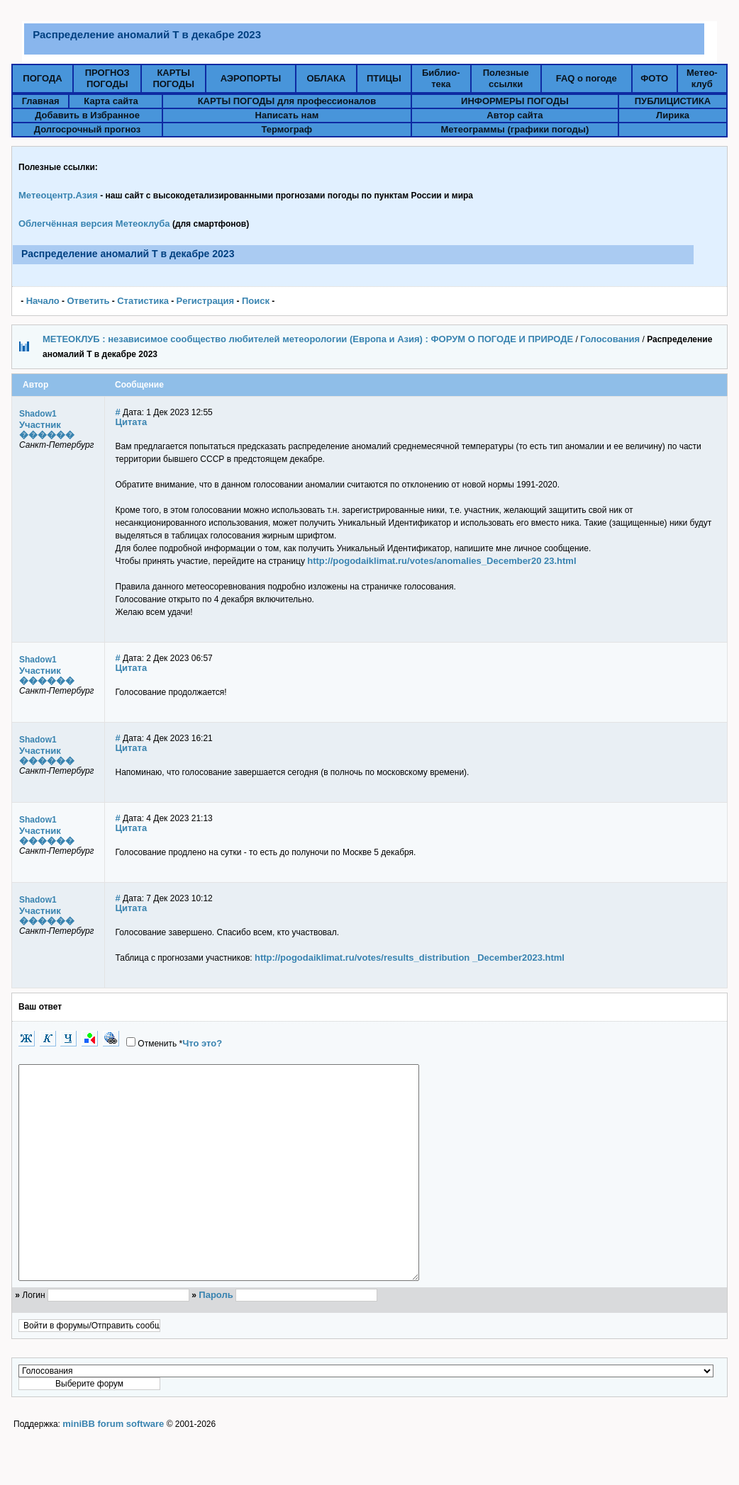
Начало (43, 300)
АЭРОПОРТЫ (251, 78)
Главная (41, 101)
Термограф (287, 129)
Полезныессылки (506, 78)
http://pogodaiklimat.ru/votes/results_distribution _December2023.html (410, 957)
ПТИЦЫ (384, 78)
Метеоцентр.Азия (58, 195)
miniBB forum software (113, 1466)
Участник (40, 424)
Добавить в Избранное (87, 115)
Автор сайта (515, 115)
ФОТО (654, 78)
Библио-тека (441, 78)
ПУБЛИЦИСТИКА (673, 101)
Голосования (610, 339)
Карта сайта (111, 101)
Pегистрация (206, 300)
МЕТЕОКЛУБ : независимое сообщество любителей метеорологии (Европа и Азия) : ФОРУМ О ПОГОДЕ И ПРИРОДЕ (308, 339)
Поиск (256, 300)
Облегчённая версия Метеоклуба (94, 223)
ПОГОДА (42, 78)
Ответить (88, 300)
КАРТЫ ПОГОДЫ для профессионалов (287, 101)
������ (46, 434)
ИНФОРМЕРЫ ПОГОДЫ (515, 101)
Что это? (202, 1043)
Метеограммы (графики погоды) (514, 129)
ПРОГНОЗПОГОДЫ (107, 78)
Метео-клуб (702, 78)
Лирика (672, 115)
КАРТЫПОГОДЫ (173, 78)
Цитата (132, 422)
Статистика (143, 300)
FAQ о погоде (586, 78)
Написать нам (287, 115)
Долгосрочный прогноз (87, 129)
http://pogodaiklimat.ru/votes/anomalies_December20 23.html (441, 560)
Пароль (216, 1337)
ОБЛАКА (325, 78)
